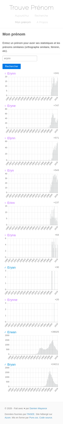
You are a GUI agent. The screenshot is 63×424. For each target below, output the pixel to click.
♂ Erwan (10, 332)
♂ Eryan (10, 267)
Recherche (41, 15)
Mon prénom (23, 22)
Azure (7, 417)
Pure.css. (34, 417)
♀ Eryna (10, 235)
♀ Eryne (10, 105)
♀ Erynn (10, 73)
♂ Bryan (10, 364)
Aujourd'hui (22, 15)
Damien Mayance (38, 408)
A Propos (42, 22)
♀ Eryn (9, 170)
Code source (45, 417)
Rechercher (11, 66)
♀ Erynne (10, 300)
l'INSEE (30, 414)
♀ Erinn (9, 203)
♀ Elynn (9, 138)
